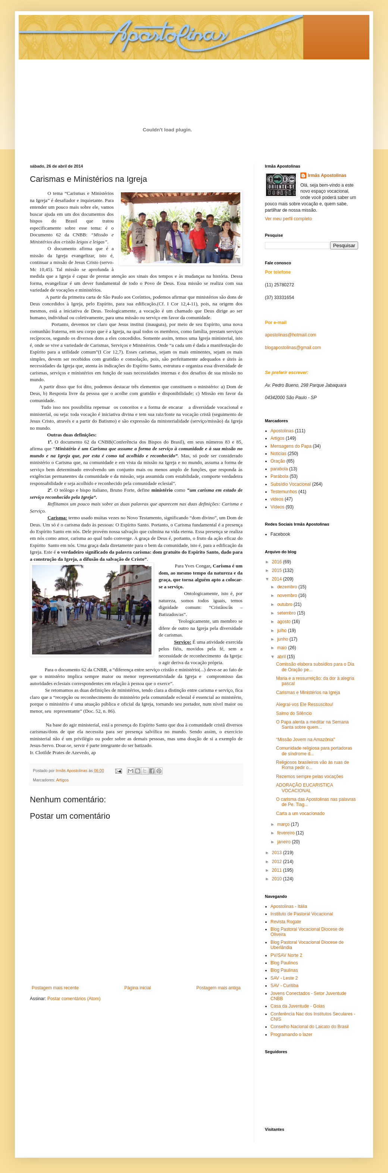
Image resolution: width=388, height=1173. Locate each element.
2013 (277, 852)
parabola (279, 469)
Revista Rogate (285, 921)
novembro (287, 595)
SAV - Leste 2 (284, 978)
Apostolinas (282, 430)
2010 (277, 878)
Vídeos (277, 507)
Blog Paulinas (284, 970)
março (284, 824)
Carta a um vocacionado (300, 813)
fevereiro (286, 833)
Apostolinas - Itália (288, 906)
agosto (284, 621)
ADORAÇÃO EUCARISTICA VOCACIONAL (304, 787)
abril (282, 656)
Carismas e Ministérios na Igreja (308, 692)
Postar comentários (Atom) (74, 998)
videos (277, 499)
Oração (277, 461)
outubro (285, 604)
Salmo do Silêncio (294, 713)
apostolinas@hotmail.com (290, 334)
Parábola (279, 476)
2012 (277, 861)
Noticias (278, 453)
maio (282, 647)
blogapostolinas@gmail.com (293, 347)
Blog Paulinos (284, 962)
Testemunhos (283, 491)
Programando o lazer (291, 1034)
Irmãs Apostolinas (327, 175)
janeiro (284, 841)
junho (283, 639)
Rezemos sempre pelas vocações (309, 776)
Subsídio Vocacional (290, 484)
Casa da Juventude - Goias (297, 1006)
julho (282, 630)
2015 (277, 570)
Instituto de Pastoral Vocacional (301, 914)
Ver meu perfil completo (288, 218)
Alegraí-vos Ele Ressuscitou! (304, 704)
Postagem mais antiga (218, 987)
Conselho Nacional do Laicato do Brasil (309, 1026)
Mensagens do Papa (291, 446)
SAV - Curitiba (284, 985)
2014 (277, 579)
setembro (287, 613)
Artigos (62, 780)
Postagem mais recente (55, 987)
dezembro (287, 586)
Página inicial (137, 987)
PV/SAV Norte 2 (286, 955)
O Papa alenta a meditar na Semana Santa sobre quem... (312, 724)
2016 (277, 561)
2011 (277, 870)
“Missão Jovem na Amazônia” (305, 739)
